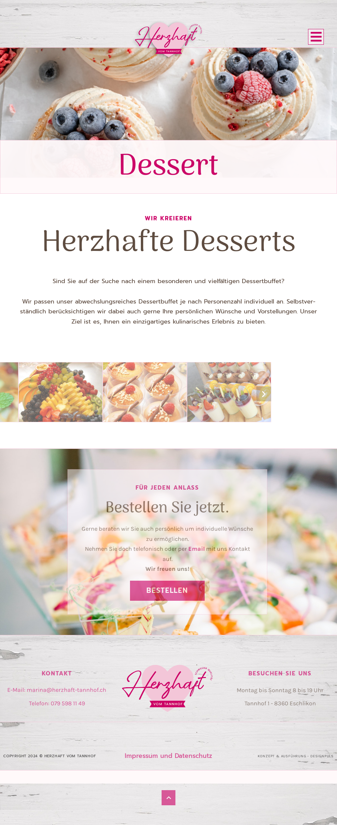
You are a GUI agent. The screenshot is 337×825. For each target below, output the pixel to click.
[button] (263, 393)
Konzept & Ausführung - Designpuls (296, 756)
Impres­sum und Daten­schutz (168, 756)
